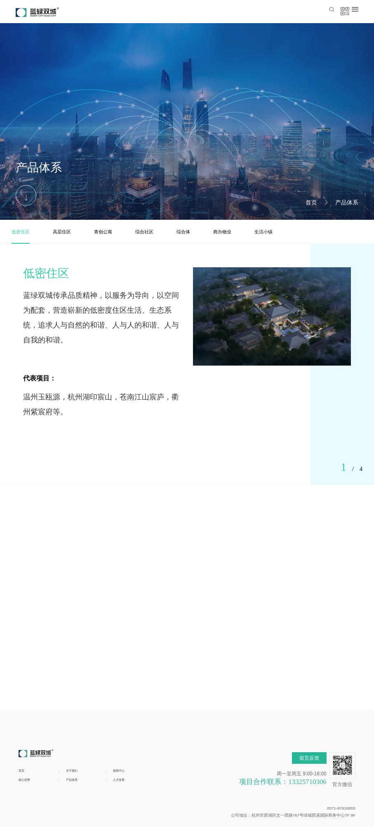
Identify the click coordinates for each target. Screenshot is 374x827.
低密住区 (21, 231)
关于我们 (76, 716)
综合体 (183, 231)
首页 (311, 202)
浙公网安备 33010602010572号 (148, 799)
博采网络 (344, 808)
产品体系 (346, 202)
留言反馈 (309, 703)
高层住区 (62, 231)
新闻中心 (123, 716)
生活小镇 (263, 231)
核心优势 (29, 727)
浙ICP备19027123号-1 (303, 799)
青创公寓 (103, 231)
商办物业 (222, 231)
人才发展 (123, 727)
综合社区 (144, 231)
